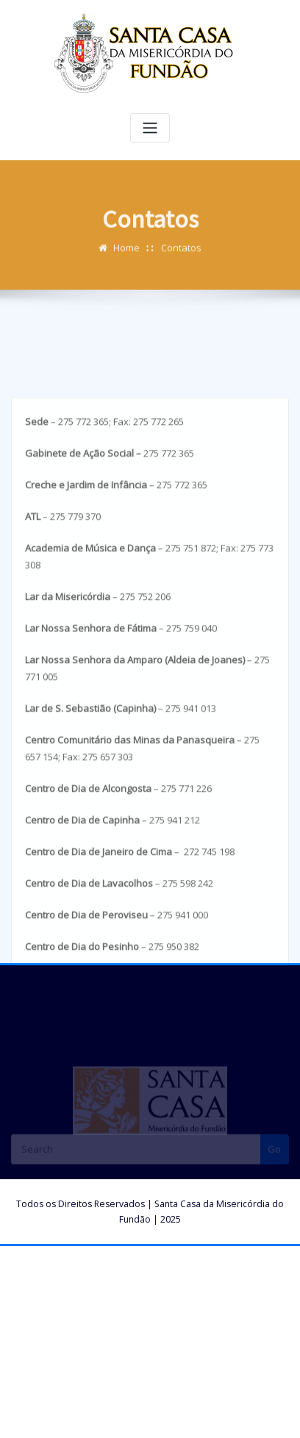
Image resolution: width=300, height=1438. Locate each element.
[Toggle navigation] (150, 128)
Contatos (181, 255)
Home (126, 255)
